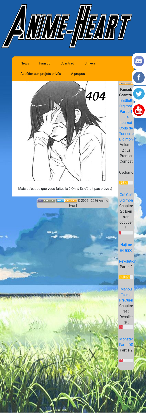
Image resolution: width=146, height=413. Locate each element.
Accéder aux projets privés (40, 74)
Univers (90, 63)
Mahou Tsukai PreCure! (126, 294)
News (24, 63)
